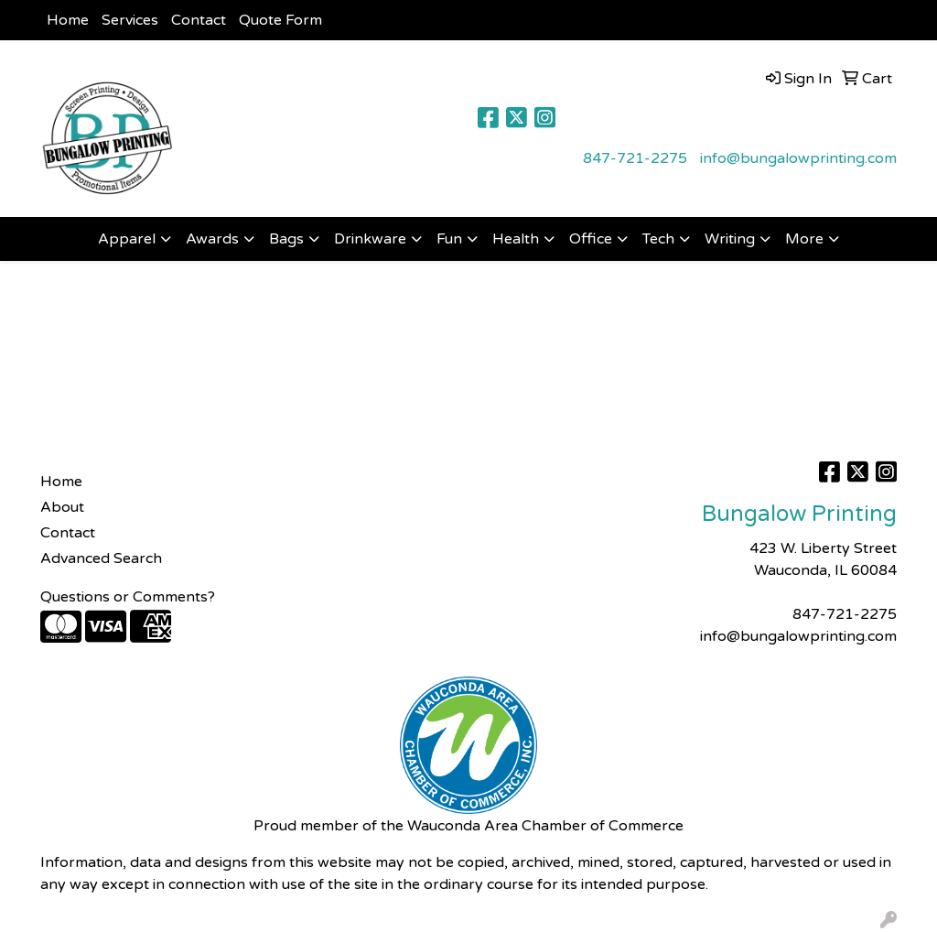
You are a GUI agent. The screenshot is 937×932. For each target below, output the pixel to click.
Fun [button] (449, 239)
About (62, 507)
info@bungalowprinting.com (798, 158)
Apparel (127, 239)
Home (68, 20)
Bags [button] (286, 239)
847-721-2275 (635, 158)
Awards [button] (212, 239)
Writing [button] (730, 239)
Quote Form (280, 20)
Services (130, 20)
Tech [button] (658, 239)
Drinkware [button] (370, 239)
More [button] (804, 239)
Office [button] (590, 239)
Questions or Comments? (127, 597)
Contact (198, 20)
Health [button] (515, 239)
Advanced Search (101, 558)
